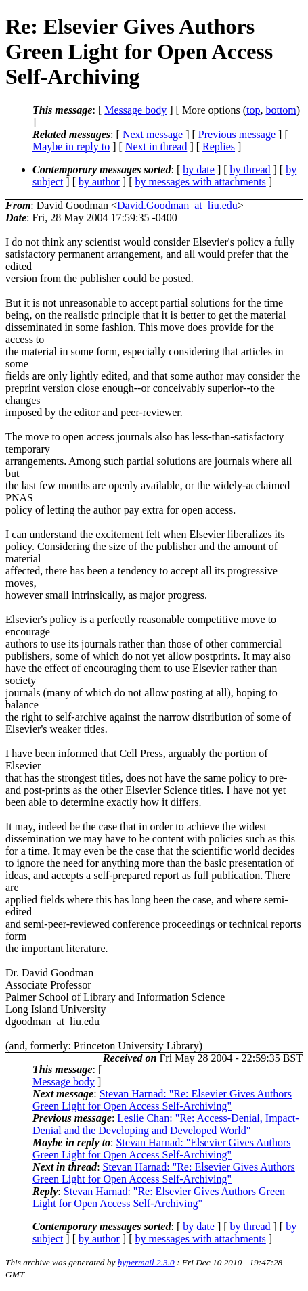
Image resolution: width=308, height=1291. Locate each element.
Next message (153, 134)
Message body (135, 110)
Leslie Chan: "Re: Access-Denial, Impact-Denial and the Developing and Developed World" (165, 1124)
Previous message (237, 134)
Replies (218, 146)
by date (199, 169)
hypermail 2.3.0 (146, 1262)
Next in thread (156, 146)
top (253, 110)
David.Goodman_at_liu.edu (177, 205)
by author (99, 181)
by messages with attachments (200, 181)
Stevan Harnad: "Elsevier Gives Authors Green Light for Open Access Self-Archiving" (161, 1148)
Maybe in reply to (71, 146)
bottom (280, 110)
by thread (250, 169)
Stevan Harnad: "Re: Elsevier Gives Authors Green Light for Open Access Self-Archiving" (162, 1100)
